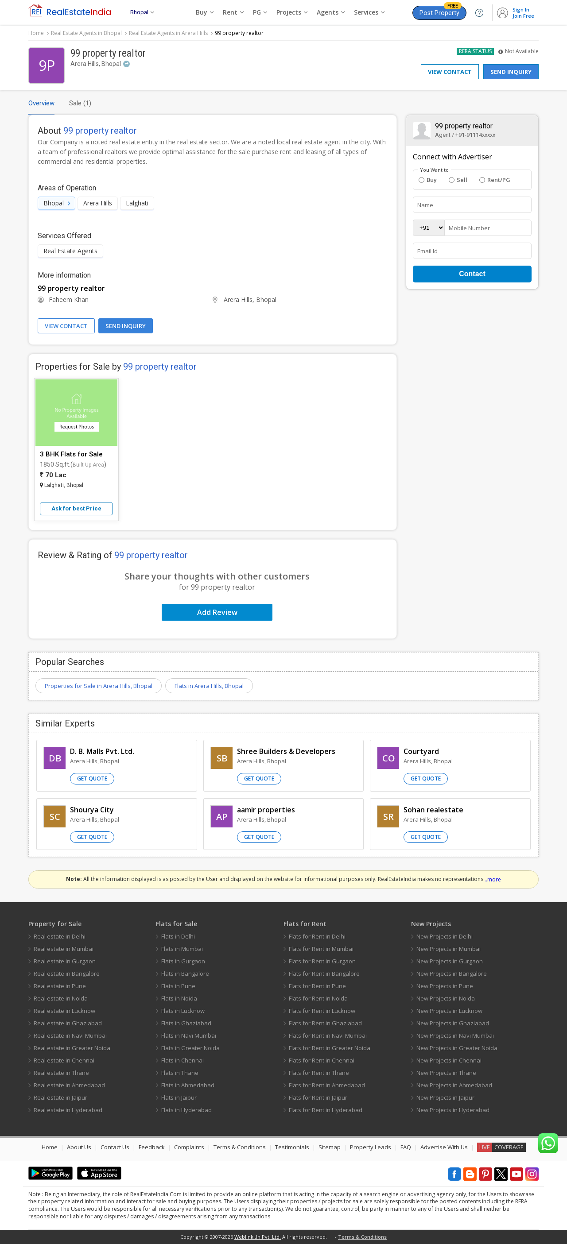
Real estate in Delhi (59, 936)
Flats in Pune (178, 986)
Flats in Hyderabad (186, 1110)
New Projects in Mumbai (448, 949)
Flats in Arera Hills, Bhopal (209, 686)
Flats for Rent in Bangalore (324, 973)
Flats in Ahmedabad (187, 1085)
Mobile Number (469, 228)
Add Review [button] (217, 612)
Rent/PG (494, 180)
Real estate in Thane (61, 1073)
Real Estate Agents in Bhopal (86, 33)
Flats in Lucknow (183, 1011)
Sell (458, 180)
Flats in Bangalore (185, 973)
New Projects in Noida (445, 998)
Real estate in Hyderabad (68, 1110)
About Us (79, 1147)
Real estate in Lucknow (64, 1011)
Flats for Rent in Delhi (317, 936)
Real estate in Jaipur (60, 1097)
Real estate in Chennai (64, 1060)
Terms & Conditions (240, 1147)
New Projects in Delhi (444, 936)
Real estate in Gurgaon (65, 961)
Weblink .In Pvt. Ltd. (257, 1236)
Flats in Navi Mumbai (188, 1035)
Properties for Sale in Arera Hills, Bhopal (98, 686)
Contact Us (115, 1147)
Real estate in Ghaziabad (68, 1023)
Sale (80, 103)
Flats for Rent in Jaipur (318, 1097)
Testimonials (292, 1147)
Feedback (152, 1147)
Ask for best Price (76, 508)
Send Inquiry (511, 72)
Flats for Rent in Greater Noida (329, 1048)
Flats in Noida (179, 998)
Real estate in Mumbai (63, 949)
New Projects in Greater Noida (456, 1048)
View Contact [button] (66, 326)
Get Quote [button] (92, 778)
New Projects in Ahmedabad (454, 1085)
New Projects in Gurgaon (449, 961)
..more (493, 879)
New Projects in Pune (444, 986)
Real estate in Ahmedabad (69, 1085)
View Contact (450, 72)
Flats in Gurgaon (183, 961)
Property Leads (370, 1147)
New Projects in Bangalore (451, 973)
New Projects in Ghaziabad (452, 1023)
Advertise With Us (444, 1147)
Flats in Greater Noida (190, 1048)
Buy (428, 180)
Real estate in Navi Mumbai (70, 1035)
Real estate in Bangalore (67, 973)
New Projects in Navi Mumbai (455, 1035)
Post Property (440, 11)
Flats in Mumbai (182, 949)
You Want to (434, 170)
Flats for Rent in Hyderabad (325, 1110)
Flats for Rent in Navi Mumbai (328, 1035)
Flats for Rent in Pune (317, 986)
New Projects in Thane (446, 1073)
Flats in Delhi (178, 936)
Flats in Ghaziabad (186, 1023)
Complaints (189, 1147)
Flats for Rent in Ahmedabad (327, 1085)
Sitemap (329, 1147)
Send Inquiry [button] (125, 326)
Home (36, 33)
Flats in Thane (179, 1073)
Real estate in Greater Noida (72, 1048)
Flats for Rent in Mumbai (321, 949)
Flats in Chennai (182, 1060)
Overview (41, 103)
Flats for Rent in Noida (318, 998)
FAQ (405, 1147)
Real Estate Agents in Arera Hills (168, 33)
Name (425, 205)
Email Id (427, 251)
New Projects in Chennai (449, 1060)
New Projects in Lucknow (449, 1011)
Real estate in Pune (60, 986)
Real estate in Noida (61, 998)
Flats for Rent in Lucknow (322, 1011)
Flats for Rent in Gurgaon (322, 961)
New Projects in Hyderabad (452, 1110)
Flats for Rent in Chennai (321, 1060)
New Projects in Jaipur (445, 1097)
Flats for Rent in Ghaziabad (325, 1023)
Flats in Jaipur (179, 1097)
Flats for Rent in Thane (319, 1073)
